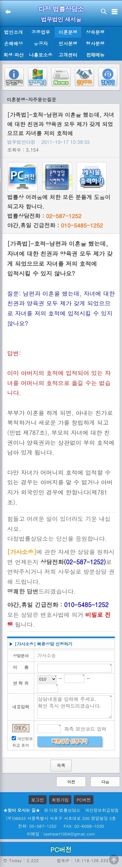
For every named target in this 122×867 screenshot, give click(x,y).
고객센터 (68, 55)
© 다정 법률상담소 (62, 810)
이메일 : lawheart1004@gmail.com (61, 834)
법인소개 (13, 32)
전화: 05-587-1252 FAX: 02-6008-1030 (61, 826)
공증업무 (40, 32)
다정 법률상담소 (61, 9)
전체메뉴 (95, 55)
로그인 (37, 800)
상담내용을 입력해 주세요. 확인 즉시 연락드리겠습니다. (74, 707)
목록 (61, 765)
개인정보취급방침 (102, 810)
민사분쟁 (68, 43)
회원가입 (60, 800)
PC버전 (83, 800)
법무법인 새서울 (61, 19)
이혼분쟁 (68, 32)
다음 (105, 781)
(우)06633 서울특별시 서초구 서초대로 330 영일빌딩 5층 (61, 818)
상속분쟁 (95, 32)
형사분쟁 (95, 43)
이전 (71, 781)
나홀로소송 (40, 55)
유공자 (41, 43)
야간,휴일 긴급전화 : (55, 225)
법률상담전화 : (44, 216)
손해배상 (13, 43)
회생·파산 (13, 55)
